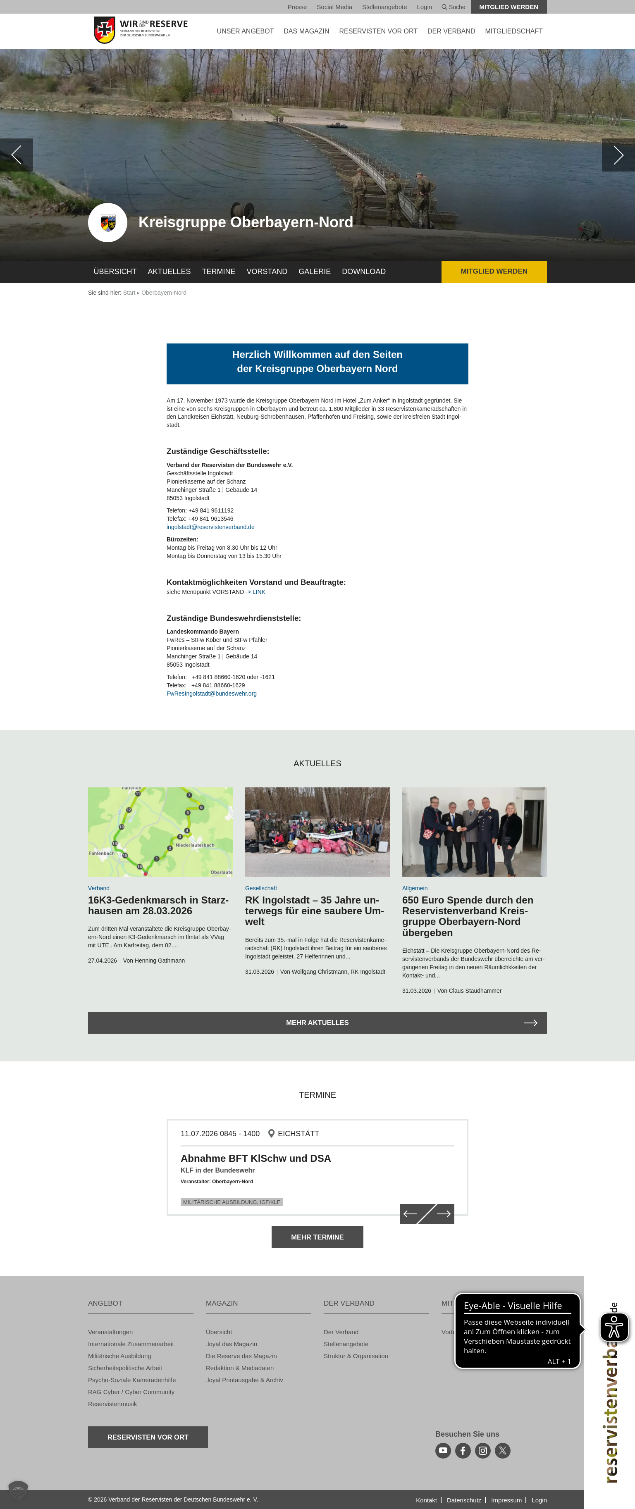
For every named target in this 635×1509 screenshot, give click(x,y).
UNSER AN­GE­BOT (245, 31)
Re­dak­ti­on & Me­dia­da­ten (240, 1367)
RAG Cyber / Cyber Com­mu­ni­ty (131, 1391)
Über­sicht (115, 271)
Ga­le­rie (314, 271)
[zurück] (16, 155)
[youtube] (443, 1451)
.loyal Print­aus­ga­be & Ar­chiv (244, 1379)
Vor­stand (267, 271)
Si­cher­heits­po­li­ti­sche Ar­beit (125, 1367)
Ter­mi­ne (219, 271)
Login (424, 6)
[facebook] (463, 1451)
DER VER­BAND (451, 31)
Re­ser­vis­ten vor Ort (378, 31)
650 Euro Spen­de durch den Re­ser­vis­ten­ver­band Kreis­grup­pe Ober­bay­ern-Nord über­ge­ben (467, 916)
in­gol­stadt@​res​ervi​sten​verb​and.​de (211, 527)
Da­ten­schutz (464, 1500)
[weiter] (618, 155)
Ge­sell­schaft (261, 888)
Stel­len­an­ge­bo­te (384, 6)
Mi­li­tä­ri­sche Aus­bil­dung (119, 1355)
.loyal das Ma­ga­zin (231, 1343)
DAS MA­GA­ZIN (306, 31)
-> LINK (255, 592)
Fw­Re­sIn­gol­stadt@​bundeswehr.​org (212, 693)
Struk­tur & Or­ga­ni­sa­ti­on (356, 1355)
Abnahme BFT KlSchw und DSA (256, 1158)
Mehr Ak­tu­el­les (317, 1022)
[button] (18, 1491)
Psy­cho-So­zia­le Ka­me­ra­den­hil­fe (132, 1379)
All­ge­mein (414, 888)
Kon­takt (426, 1500)
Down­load (364, 271)
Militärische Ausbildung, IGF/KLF (231, 1202)
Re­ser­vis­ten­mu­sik (112, 1403)
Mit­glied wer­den (509, 6)
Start (129, 292)
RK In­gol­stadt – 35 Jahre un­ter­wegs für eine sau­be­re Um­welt (314, 910)
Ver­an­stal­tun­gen (110, 1331)
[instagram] (483, 1451)
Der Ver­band (341, 1331)
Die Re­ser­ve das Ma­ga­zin (241, 1355)
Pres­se (297, 6)
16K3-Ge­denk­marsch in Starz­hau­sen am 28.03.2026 (158, 905)
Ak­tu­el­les (169, 271)
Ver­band (99, 888)
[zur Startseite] (140, 30)
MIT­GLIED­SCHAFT (514, 31)
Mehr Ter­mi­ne (317, 1237)
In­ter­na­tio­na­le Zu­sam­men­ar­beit (131, 1343)
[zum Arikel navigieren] (160, 832)
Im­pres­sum (506, 1500)
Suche (454, 7)
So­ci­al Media (334, 6)
